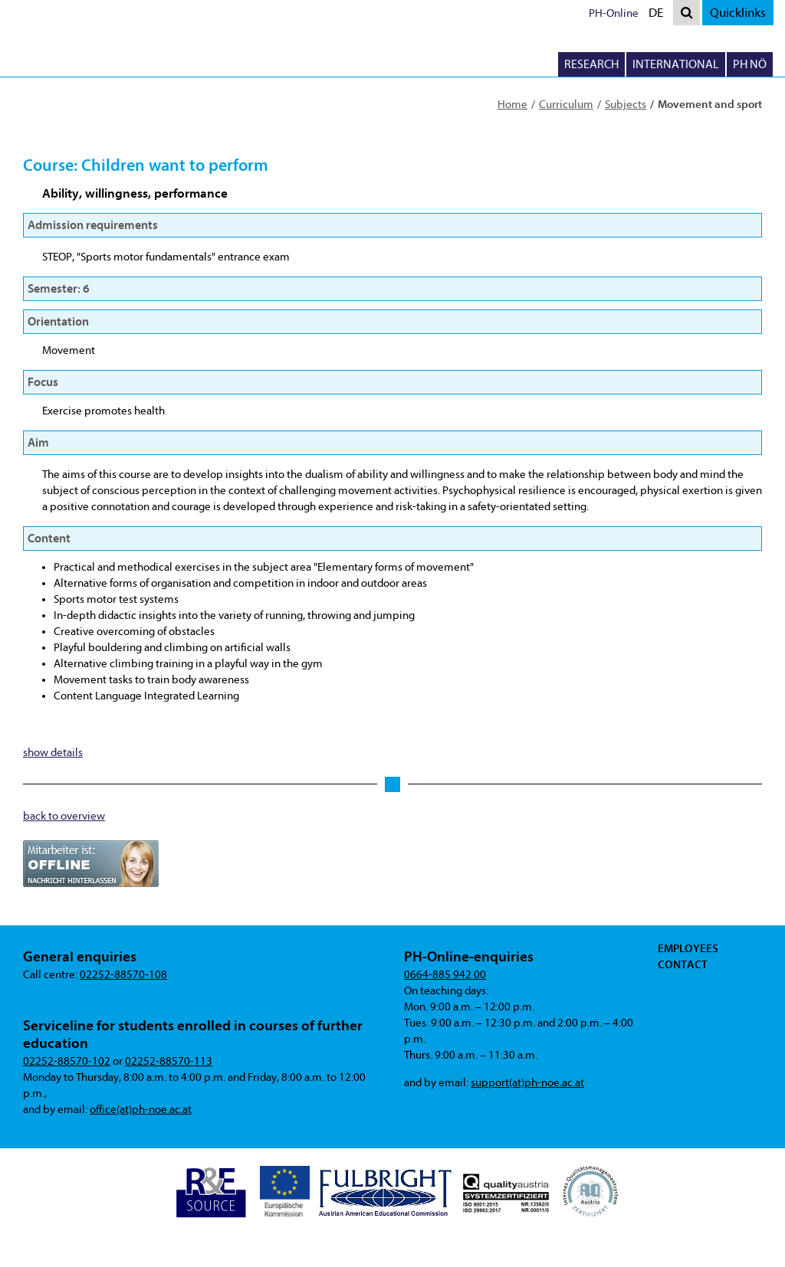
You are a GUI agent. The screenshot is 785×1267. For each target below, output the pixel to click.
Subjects (625, 104)
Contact (683, 964)
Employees (688, 948)
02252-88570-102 (66, 1061)
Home (512, 104)
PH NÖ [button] (750, 64)
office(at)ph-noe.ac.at (141, 1109)
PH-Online (614, 13)
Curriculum (566, 104)
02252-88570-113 (168, 1061)
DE (659, 14)
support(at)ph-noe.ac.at (527, 1082)
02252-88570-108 (123, 974)
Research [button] (591, 64)
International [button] (675, 64)
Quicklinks (738, 12)
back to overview (64, 816)
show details (53, 752)
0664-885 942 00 (445, 974)
